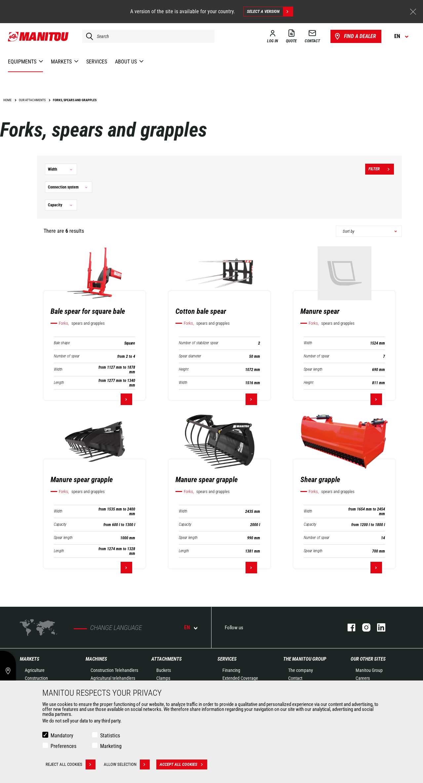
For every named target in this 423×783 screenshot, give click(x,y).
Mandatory (62, 735)
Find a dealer (354, 36)
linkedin (377, 627)
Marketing (111, 746)
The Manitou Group (304, 659)
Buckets (163, 670)
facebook (348, 627)
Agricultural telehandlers (113, 678)
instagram (363, 627)
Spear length (313, 369)
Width (58, 369)
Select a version (270, 11)
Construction (36, 678)
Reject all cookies (71, 764)
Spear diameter (190, 356)
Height (183, 369)
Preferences (63, 746)
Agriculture (35, 670)
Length (59, 383)
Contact (295, 678)
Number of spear (67, 356)
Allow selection (127, 764)
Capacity (60, 524)
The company (300, 670)
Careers (363, 678)
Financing (231, 670)
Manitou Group (369, 670)
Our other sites (368, 659)
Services (227, 659)
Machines (96, 659)
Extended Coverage (240, 678)
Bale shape (62, 343)
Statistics (110, 735)
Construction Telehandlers (114, 670)
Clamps (163, 678)
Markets (29, 659)
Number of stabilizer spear (198, 343)
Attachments (166, 659)
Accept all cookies (183, 764)
